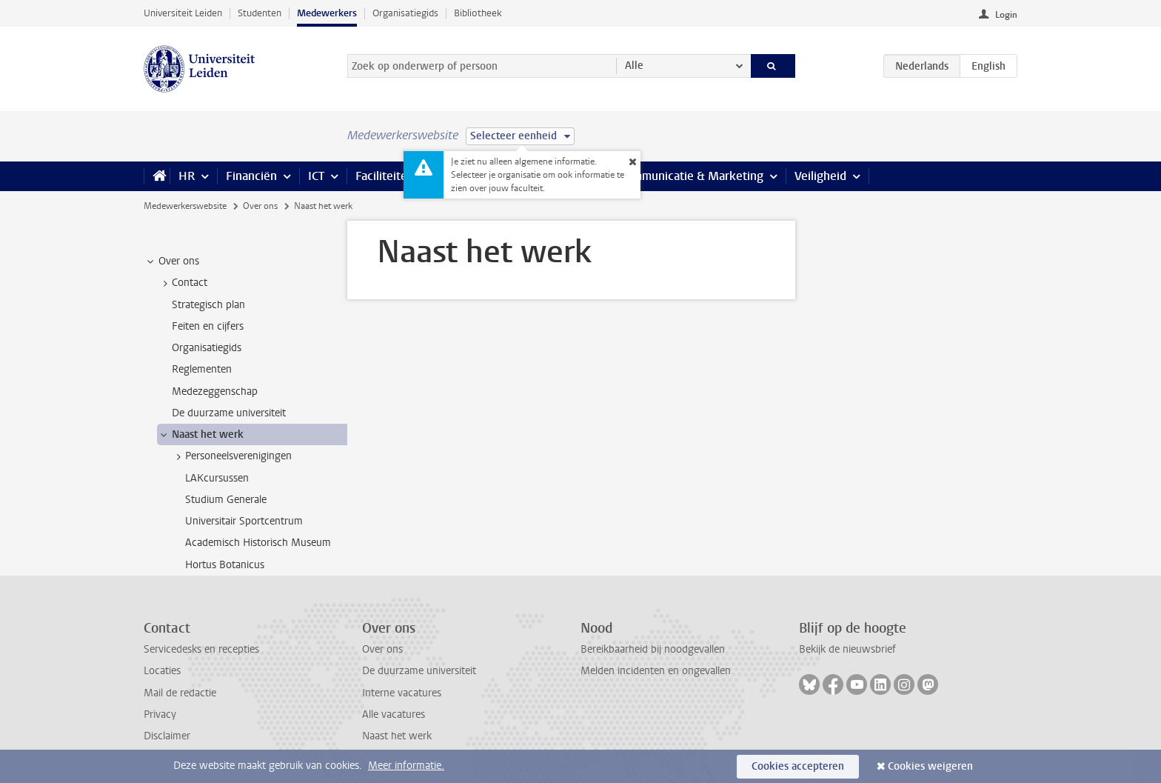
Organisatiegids (405, 13)
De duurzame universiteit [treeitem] (229, 413)
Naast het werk (397, 736)
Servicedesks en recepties (201, 649)
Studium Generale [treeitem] (226, 500)
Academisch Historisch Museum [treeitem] (258, 543)
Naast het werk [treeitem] (201, 434)
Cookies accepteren (798, 766)
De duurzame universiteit (419, 671)
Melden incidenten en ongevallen (655, 671)
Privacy (160, 714)
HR (186, 176)
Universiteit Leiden (183, 13)
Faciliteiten (384, 176)
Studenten (259, 13)
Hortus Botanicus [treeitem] (224, 565)
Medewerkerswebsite (185, 206)
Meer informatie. (406, 766)
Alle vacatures (393, 714)
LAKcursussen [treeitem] (217, 478)
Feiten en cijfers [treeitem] (208, 326)
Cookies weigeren (930, 766)
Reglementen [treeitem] (202, 369)
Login (1006, 15)
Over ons (260, 206)
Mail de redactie (180, 693)
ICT (316, 176)
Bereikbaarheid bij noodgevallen (652, 649)
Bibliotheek (478, 13)
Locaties (162, 671)
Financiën (251, 176)
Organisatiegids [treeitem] (206, 348)
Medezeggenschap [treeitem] (215, 391)
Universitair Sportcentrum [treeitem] (244, 521)
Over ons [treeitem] (171, 261)
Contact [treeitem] (182, 283)
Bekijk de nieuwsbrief (847, 649)
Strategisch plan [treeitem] (208, 305)
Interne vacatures (401, 693)
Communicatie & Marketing (691, 176)
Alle (634, 66)
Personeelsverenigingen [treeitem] (231, 456)
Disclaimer (167, 736)
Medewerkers (327, 13)
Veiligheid (820, 176)
